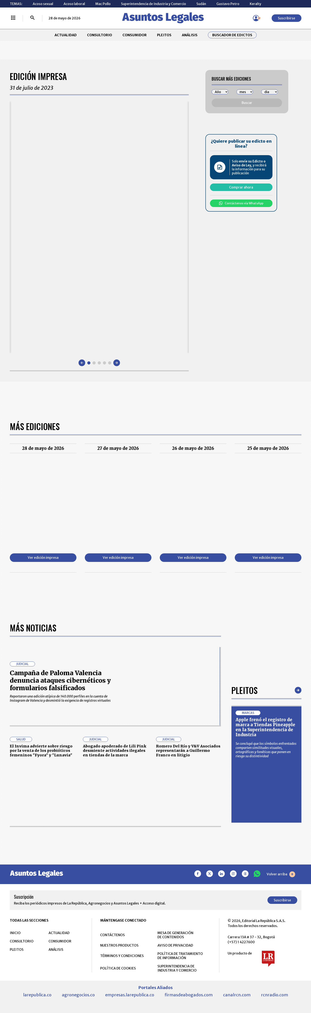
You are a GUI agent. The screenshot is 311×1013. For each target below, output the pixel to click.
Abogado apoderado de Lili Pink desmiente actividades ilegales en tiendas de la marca (114, 750)
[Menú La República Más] (13, 18)
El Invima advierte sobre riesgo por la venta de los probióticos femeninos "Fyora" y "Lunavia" (41, 750)
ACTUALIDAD (66, 35)
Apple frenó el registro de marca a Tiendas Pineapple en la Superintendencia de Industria (265, 727)
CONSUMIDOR (134, 35)
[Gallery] (99, 227)
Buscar (246, 103)
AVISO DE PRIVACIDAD (175, 945)
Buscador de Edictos (232, 35)
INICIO (15, 933)
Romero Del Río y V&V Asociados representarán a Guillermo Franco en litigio (188, 750)
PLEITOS (164, 35)
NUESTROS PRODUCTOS (119, 945)
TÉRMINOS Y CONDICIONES (122, 956)
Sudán (201, 4)
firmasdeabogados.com (189, 994)
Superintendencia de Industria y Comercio (153, 4)
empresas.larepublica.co (129, 994)
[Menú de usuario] (256, 18)
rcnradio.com (274, 994)
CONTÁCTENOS (112, 935)
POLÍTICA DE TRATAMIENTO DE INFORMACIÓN (180, 956)
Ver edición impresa (43, 557)
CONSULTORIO (99, 35)
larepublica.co (37, 994)
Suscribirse (286, 18)
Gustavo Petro (227, 4)
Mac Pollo (103, 4)
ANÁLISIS (189, 35)
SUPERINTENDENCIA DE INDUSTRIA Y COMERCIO (177, 968)
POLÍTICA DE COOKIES (118, 968)
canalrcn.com (237, 994)
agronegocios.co (78, 994)
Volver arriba (281, 874)
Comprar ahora (241, 187)
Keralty (255, 4)
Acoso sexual (43, 4)
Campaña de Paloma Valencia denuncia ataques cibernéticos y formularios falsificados (60, 680)
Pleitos (244, 690)
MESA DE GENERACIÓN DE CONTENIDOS (175, 935)
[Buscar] (32, 18)
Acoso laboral (74, 4)
